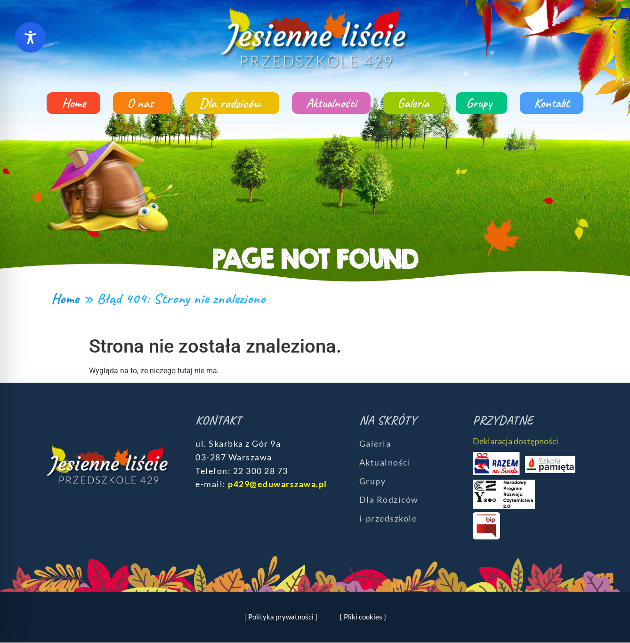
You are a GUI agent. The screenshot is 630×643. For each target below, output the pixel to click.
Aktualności (331, 103)
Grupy (481, 103)
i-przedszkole (388, 518)
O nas (142, 103)
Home (74, 103)
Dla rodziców (232, 103)
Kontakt (551, 103)
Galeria (413, 103)
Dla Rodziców (389, 499)
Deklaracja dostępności (515, 441)
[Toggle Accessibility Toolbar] (30, 37)
